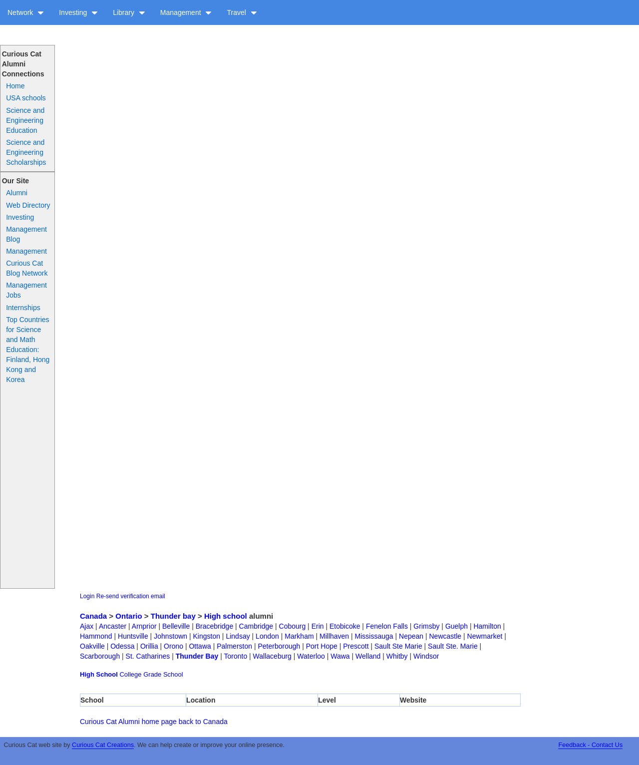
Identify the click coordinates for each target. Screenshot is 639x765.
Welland (367, 656)
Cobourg (292, 626)
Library (129, 12)
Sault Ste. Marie (453, 646)
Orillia (149, 646)
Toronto (235, 656)
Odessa (122, 646)
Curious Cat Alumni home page (128, 722)
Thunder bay (173, 616)
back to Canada (203, 722)
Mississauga (374, 636)
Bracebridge (215, 626)
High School (99, 674)
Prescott (355, 646)
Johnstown (170, 636)
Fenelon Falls (387, 626)
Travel (242, 12)
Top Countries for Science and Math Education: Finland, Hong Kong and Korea (27, 349)
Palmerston (234, 646)
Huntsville (133, 636)
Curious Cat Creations (103, 745)
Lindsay (238, 636)
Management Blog (26, 234)
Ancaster (112, 626)
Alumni (16, 193)
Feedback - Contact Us (590, 745)
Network (25, 12)
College (130, 674)
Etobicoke (344, 626)
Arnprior (144, 626)
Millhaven (334, 636)
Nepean (411, 636)
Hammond (96, 636)
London (267, 636)
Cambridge (256, 626)
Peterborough (279, 646)
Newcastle (445, 636)
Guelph (456, 626)
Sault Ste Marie (398, 646)
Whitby (397, 656)
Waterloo (311, 656)
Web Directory (28, 205)
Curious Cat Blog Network (26, 268)
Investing (78, 12)
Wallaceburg (272, 656)
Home (15, 86)
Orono (173, 646)
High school (225, 616)
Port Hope (321, 646)
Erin (318, 626)
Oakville (92, 646)
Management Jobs (26, 290)
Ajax (86, 626)
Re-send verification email (130, 596)
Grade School (163, 674)
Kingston (206, 636)
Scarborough (100, 656)
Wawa (339, 656)
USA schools (25, 98)
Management (186, 12)
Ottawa (200, 646)
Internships (23, 308)
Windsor (426, 656)
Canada (93, 616)
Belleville (176, 626)
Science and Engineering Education (25, 120)
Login (87, 596)
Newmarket (485, 636)
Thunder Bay (197, 656)
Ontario (128, 616)
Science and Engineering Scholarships (26, 152)
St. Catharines (148, 656)
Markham (299, 636)
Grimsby (426, 626)
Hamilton (487, 626)
